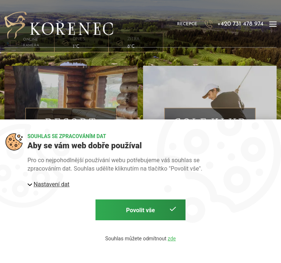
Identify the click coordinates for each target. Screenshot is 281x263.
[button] (273, 24)
